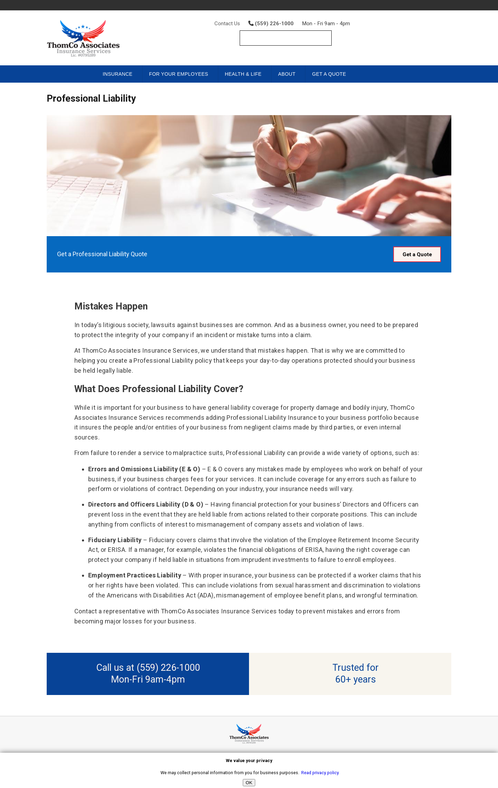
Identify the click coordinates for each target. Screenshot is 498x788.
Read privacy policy (320, 772)
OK (249, 782)
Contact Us (227, 23)
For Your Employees (178, 74)
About (286, 74)
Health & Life (243, 74)
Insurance (117, 74)
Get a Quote (329, 74)
